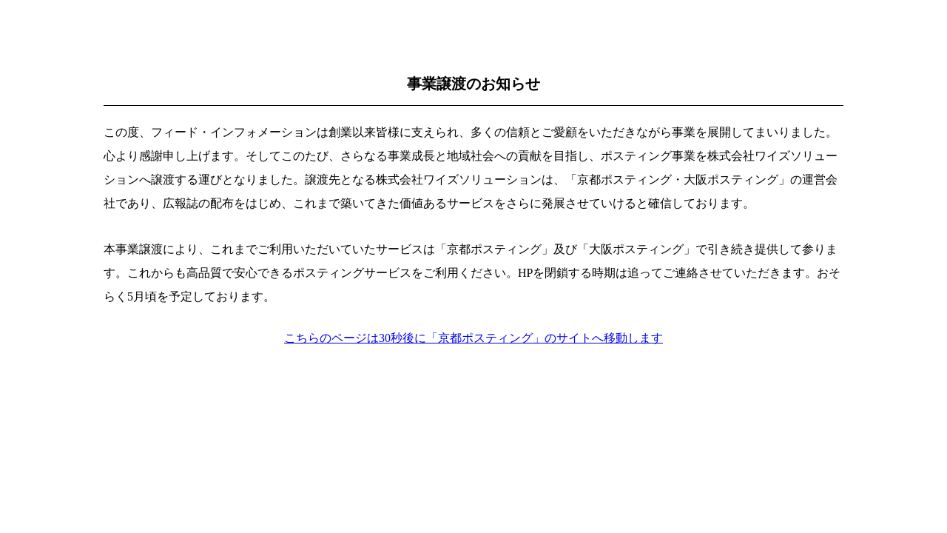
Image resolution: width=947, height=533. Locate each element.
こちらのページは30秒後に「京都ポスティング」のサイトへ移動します (473, 338)
